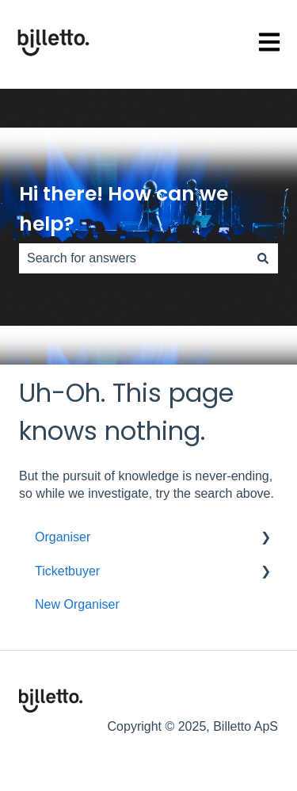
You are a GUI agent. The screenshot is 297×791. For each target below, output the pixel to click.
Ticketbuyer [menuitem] (67, 571)
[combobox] (133, 258)
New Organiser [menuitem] (77, 604)
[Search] (263, 258)
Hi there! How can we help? (123, 209)
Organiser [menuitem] (62, 537)
